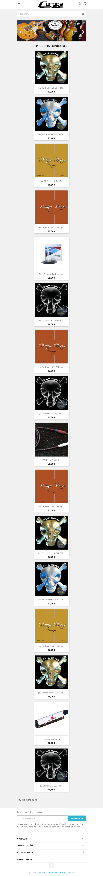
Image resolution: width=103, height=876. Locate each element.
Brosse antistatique (51, 739)
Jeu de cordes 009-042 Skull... (51, 134)
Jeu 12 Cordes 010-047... (51, 181)
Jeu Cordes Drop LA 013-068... (51, 692)
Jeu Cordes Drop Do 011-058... (51, 88)
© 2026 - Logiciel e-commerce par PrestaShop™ (51, 872)
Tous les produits (29, 800)
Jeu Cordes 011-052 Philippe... (51, 506)
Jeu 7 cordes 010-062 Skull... (51, 320)
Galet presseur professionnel (51, 274)
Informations (25, 859)
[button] (22, 30)
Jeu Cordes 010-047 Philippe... (51, 227)
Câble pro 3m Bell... (51, 460)
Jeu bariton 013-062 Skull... (51, 785)
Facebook (51, 865)
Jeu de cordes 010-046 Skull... (51, 599)
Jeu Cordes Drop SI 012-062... (51, 553)
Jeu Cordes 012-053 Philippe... (51, 367)
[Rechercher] (51, 14)
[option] (51, 30)
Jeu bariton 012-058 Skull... (51, 413)
